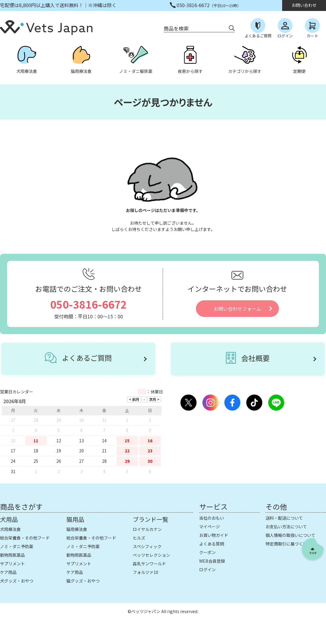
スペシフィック (147, 546)
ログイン (207, 569)
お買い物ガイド (213, 535)
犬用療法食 (10, 529)
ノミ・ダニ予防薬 (16, 546)
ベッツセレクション (151, 555)
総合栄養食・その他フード (25, 538)
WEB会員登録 (212, 561)
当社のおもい (211, 518)
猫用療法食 (76, 529)
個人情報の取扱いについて (290, 535)
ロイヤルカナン (147, 529)
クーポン (207, 552)
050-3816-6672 (88, 304)
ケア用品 (8, 572)
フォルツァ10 (145, 572)
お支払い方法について (286, 526)
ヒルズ (139, 538)
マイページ (209, 526)
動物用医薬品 (12, 555)
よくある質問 (211, 544)
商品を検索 (176, 28)
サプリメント (12, 564)
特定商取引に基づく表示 (288, 544)
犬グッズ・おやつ (16, 581)
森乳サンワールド (149, 564)
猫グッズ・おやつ (83, 581)
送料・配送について (284, 518)
